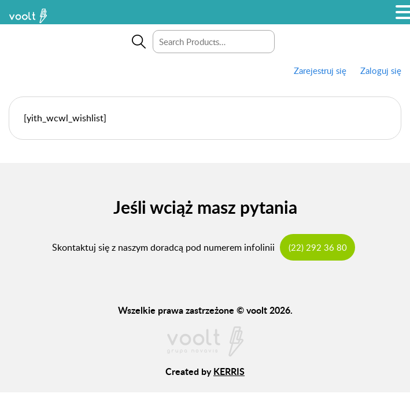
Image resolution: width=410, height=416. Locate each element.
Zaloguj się (380, 70)
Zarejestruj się (320, 70)
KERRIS (229, 371)
